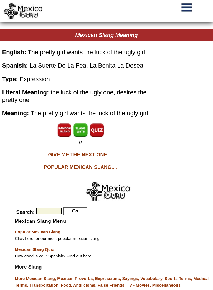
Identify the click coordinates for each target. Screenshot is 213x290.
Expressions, (108, 278)
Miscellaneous (166, 285)
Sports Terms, (178, 278)
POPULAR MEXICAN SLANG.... (80, 167)
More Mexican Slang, (36, 278)
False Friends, (112, 285)
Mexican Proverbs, (75, 278)
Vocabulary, (152, 278)
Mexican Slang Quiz (34, 249)
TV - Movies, (139, 285)
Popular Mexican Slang (37, 231)
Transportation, (45, 285)
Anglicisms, (85, 285)
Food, (67, 285)
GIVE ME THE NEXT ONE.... (80, 155)
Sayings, (131, 278)
